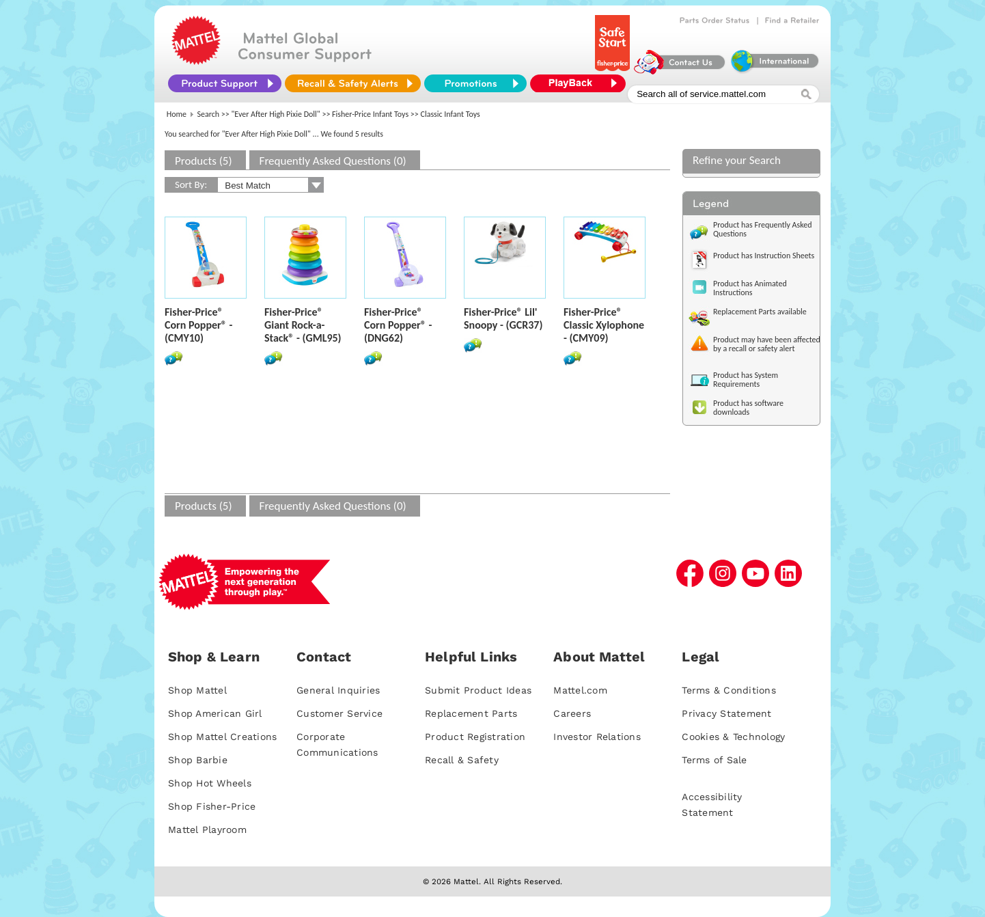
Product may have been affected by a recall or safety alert (766, 344)
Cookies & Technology (733, 736)
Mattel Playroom (207, 829)
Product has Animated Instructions (750, 288)
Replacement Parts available (760, 311)
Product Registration (475, 736)
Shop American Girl (215, 713)
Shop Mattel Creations (222, 736)
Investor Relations (597, 736)
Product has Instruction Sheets (763, 255)
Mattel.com (580, 690)
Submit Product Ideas (478, 690)
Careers (572, 713)
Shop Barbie (197, 759)
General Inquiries (338, 690)
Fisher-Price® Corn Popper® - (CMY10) (198, 324)
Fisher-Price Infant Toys (370, 114)
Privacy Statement (726, 713)
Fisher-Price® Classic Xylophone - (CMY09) (604, 324)
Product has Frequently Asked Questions (762, 229)
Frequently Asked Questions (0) (333, 161)
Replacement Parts (471, 713)
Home (176, 114)
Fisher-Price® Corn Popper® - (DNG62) (398, 324)
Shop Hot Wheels (209, 783)
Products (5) (203, 161)
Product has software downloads (748, 407)
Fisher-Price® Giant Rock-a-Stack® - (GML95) (303, 324)
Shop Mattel (197, 690)
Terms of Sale (714, 759)
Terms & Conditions (729, 690)
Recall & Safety (462, 759)
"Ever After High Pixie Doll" (276, 114)
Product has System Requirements (745, 379)
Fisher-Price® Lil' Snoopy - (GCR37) (503, 318)
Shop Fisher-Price (211, 806)
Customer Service (339, 713)
